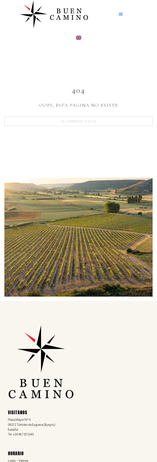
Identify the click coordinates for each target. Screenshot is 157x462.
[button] (120, 14)
